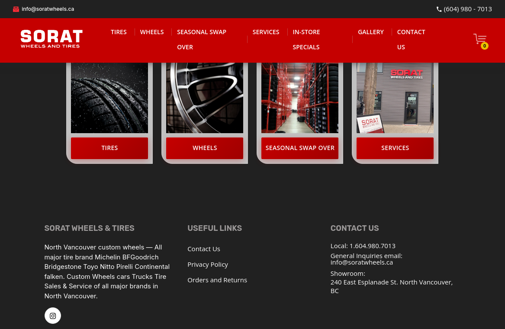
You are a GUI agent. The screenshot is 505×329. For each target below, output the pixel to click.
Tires (109, 148)
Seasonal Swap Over (300, 148)
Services (395, 148)
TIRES (119, 32)
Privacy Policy (207, 264)
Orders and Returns (217, 279)
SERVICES (266, 32)
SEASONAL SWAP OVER (201, 39)
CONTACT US (411, 39)
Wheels (205, 148)
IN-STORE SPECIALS (306, 39)
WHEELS (152, 32)
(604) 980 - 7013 (464, 9)
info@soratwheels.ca (43, 9)
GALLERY (371, 32)
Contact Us (203, 248)
